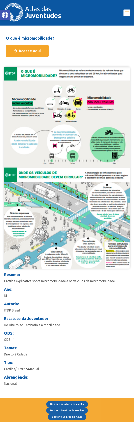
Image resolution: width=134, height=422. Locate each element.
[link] (5, 15)
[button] (126, 13)
